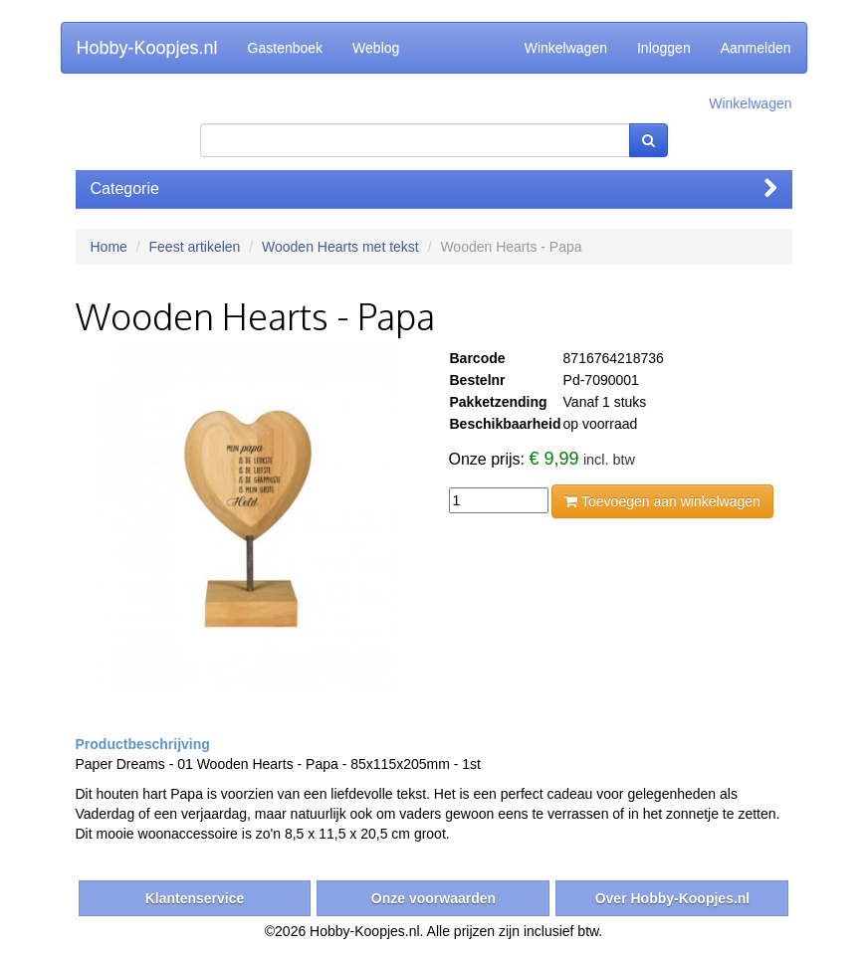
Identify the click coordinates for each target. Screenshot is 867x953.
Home (109, 247)
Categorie (434, 188)
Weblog (375, 48)
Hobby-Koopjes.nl (147, 48)
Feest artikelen (195, 247)
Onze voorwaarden (433, 898)
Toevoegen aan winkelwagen (661, 501)
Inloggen (664, 48)
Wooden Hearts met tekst (340, 247)
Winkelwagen (566, 48)
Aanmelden (756, 48)
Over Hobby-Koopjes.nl (673, 898)
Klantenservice (195, 898)
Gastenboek (286, 48)
